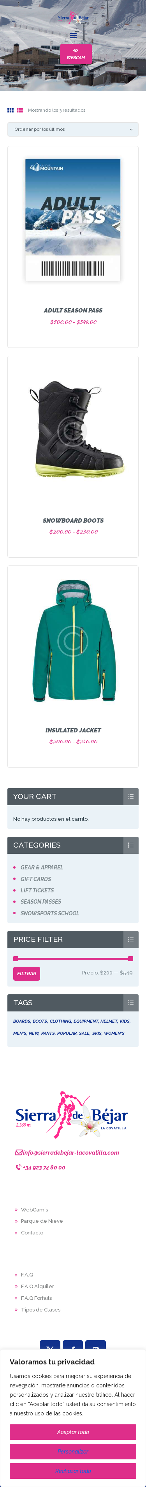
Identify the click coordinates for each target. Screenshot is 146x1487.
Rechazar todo (73, 1471)
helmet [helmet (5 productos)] (108, 1021)
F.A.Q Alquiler (37, 1286)
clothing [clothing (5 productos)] (60, 1021)
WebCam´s (34, 1210)
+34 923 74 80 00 (44, 1167)
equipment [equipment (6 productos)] (86, 1021)
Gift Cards (36, 879)
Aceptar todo (73, 1432)
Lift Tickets (37, 890)
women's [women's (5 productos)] (114, 1033)
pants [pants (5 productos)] (48, 1033)
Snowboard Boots (73, 520)
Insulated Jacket (73, 730)
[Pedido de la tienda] (73, 129)
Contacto (32, 1233)
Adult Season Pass (73, 310)
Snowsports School (50, 913)
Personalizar (73, 1451)
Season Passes (41, 902)
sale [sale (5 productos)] (84, 1033)
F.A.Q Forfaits (36, 1298)
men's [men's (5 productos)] (19, 1033)
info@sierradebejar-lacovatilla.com (71, 1152)
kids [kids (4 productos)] (125, 1021)
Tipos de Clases (40, 1310)
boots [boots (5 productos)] (40, 1021)
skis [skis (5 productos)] (97, 1033)
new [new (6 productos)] (34, 1033)
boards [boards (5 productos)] (21, 1021)
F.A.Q (27, 1275)
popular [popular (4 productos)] (67, 1033)
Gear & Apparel (42, 867)
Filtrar (26, 973)
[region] (73, 1418)
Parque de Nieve (42, 1221)
